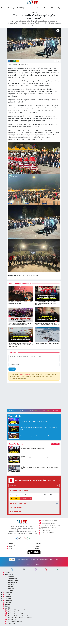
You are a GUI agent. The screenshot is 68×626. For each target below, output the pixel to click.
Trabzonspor (11, 8)
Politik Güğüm (21, 8)
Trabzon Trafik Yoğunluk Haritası (49, 525)
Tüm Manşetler (44, 530)
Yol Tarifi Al (15, 498)
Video (6, 594)
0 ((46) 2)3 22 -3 (26, 498)
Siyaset (60, 8)
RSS (12, 559)
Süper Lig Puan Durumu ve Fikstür (18, 618)
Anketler (7, 602)
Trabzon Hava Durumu (47, 522)
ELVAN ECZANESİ (16, 512)
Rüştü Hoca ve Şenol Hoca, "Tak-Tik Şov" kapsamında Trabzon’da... (20, 324)
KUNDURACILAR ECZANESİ (19, 490)
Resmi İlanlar (31, 8)
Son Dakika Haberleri (46, 532)
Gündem (53, 8)
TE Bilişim (38, 564)
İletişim (6, 606)
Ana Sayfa (7, 573)
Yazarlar (39, 8)
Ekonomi (46, 8)
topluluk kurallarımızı (25, 374)
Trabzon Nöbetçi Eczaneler (48, 520)
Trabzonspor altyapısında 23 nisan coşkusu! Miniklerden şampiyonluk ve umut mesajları (20, 345)
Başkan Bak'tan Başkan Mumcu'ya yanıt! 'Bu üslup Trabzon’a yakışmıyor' (47, 324)
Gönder (12, 369)
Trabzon (3, 8)
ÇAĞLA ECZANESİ (16, 507)
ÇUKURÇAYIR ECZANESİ (18, 503)
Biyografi (7, 600)
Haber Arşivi (43, 534)
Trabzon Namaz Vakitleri (47, 523)
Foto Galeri (8, 592)
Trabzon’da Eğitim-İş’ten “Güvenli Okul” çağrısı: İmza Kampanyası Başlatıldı (45, 303)
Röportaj (7, 598)
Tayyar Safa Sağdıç (14, 64)
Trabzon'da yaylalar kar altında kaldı (47, 343)
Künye (6, 604)
